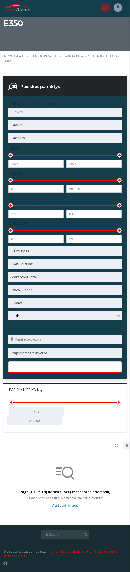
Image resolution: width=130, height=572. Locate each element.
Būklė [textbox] (15, 316)
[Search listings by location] (65, 339)
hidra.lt (20, 556)
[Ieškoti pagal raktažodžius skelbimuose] (65, 112)
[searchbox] (65, 124)
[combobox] (65, 125)
